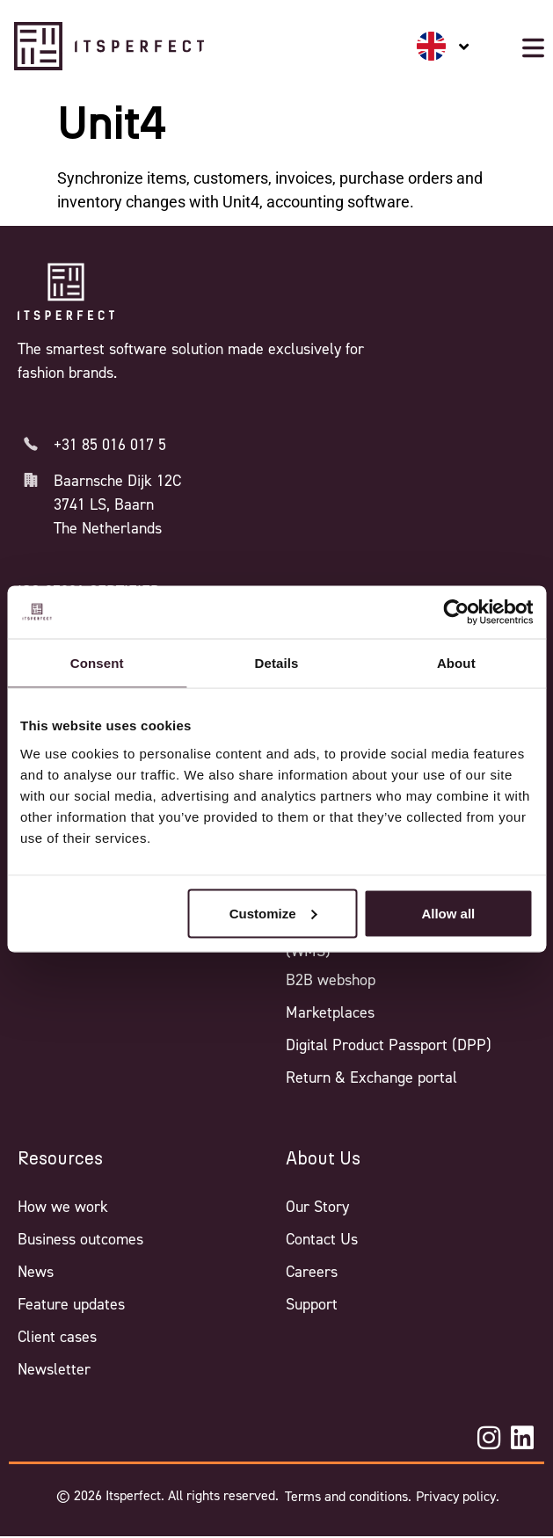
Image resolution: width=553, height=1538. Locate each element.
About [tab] (456, 663)
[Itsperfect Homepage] (66, 291)
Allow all (448, 912)
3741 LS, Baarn (104, 504)
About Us (323, 1159)
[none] (443, 46)
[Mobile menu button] (533, 48)
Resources (60, 1159)
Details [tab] (277, 663)
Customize (273, 912)
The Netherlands (108, 528)
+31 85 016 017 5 (110, 444)
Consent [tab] (97, 663)
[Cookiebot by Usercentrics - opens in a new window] (456, 612)
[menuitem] (443, 46)
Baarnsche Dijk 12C (117, 480)
